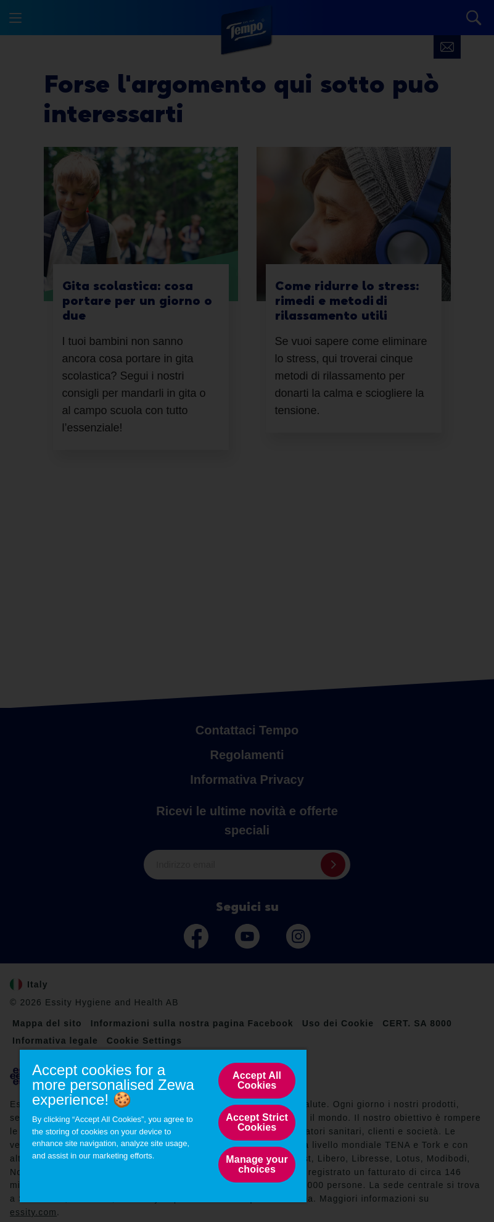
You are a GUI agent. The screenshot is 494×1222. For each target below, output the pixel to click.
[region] (163, 1125)
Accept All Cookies (257, 1080)
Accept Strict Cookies (257, 1122)
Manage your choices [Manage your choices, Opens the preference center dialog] (256, 1164)
